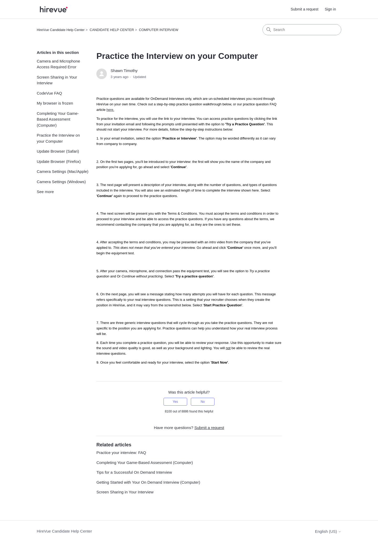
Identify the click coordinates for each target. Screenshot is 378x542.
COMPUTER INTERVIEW (158, 30)
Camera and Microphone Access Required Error (58, 64)
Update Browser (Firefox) (59, 161)
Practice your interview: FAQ (121, 452)
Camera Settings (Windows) (61, 181)
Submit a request (304, 9)
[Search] (302, 29)
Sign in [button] (330, 9)
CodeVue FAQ (49, 93)
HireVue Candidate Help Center (61, 30)
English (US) (328, 531)
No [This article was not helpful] (202, 402)
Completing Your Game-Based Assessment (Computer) (58, 119)
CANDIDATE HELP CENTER (112, 30)
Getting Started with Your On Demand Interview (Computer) (148, 482)
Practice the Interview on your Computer (58, 138)
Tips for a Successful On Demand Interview (134, 472)
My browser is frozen (55, 103)
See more (45, 191)
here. (110, 110)
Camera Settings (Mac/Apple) (62, 171)
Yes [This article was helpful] (175, 402)
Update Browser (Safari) (58, 151)
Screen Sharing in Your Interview (57, 80)
